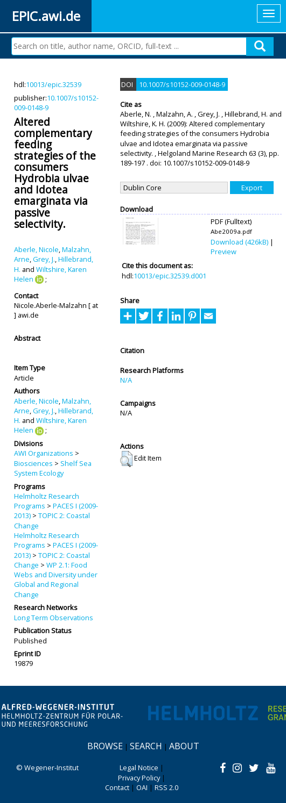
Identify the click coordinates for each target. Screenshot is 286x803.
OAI (142, 787)
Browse (105, 746)
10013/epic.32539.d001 (170, 276)
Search (146, 746)
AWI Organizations (43, 453)
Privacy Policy (139, 778)
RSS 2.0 (166, 787)
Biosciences (33, 463)
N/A (126, 380)
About (184, 746)
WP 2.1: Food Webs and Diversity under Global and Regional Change (55, 579)
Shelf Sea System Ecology (53, 468)
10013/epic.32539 (53, 84)
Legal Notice (139, 767)
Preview (223, 251)
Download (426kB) (239, 242)
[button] (126, 459)
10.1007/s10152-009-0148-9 (182, 84)
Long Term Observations (53, 617)
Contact (117, 787)
